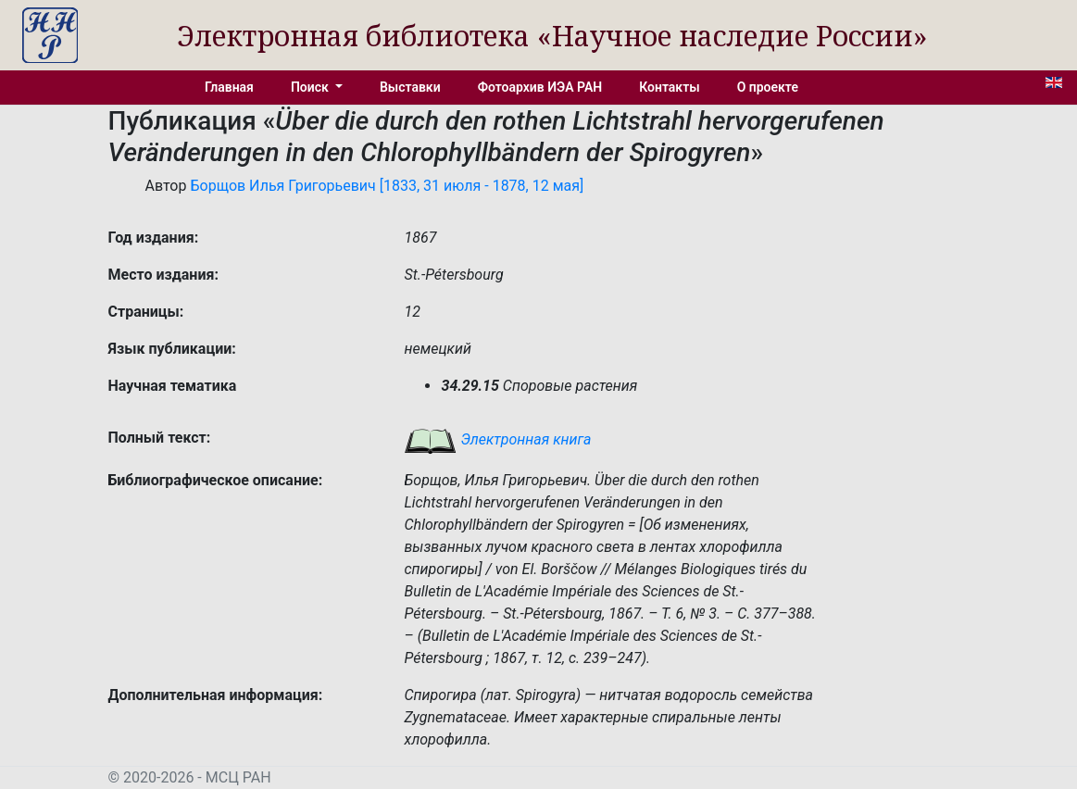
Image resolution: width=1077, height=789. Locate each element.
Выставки (410, 87)
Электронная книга (497, 439)
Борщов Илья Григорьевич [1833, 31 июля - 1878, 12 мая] (386, 185)
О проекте (767, 87)
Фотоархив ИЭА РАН (540, 87)
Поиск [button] (311, 87)
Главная (229, 87)
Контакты (669, 87)
